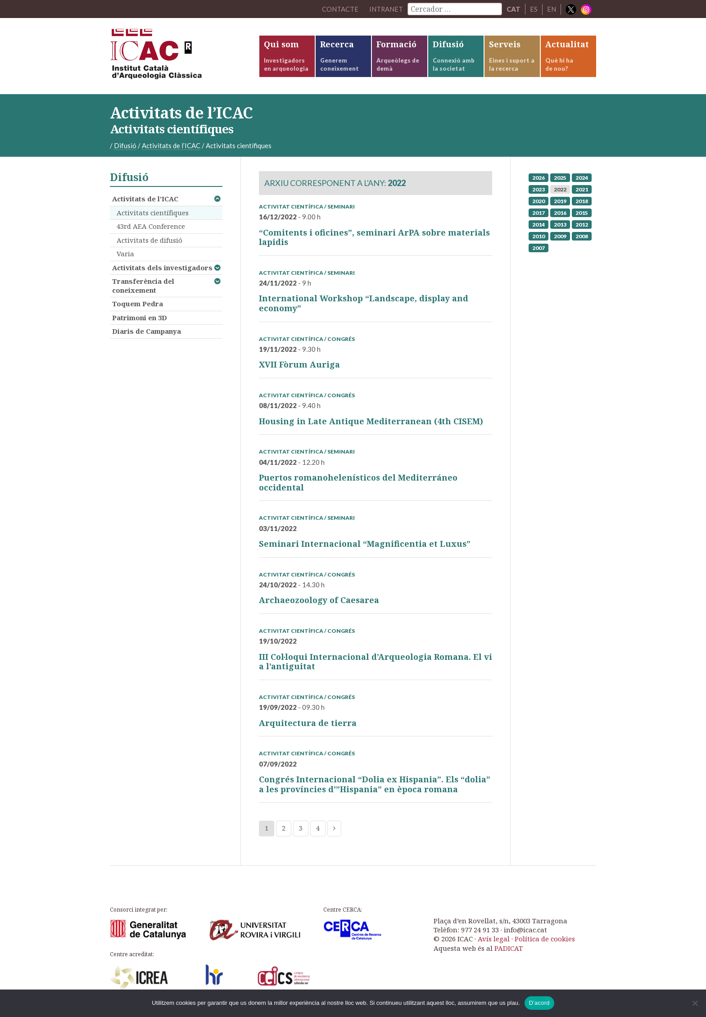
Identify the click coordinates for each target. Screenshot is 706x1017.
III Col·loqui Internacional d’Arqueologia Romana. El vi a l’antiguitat (375, 663)
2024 (581, 179)
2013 (560, 225)
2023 (538, 190)
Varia (125, 255)
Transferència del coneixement (143, 287)
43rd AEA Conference (151, 227)
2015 (581, 214)
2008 (581, 237)
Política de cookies (545, 940)
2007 (538, 249)
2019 (560, 202)
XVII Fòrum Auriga (299, 366)
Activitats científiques (153, 213)
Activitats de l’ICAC (145, 200)
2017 (538, 214)
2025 (560, 179)
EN (551, 9)
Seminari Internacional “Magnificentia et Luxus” (365, 545)
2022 (560, 190)
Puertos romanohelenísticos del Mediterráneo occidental (358, 484)
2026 (538, 179)
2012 (581, 225)
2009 (560, 237)
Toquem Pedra (137, 305)
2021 (581, 190)
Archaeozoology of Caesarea (319, 601)
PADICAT (508, 949)
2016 (560, 214)
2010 (538, 237)
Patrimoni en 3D (139, 318)
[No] (694, 1003)
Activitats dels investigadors (162, 268)
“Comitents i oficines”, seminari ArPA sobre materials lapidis (374, 238)
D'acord (539, 1002)
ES (534, 9)
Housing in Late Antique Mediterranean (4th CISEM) (371, 423)
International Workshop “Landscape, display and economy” (363, 305)
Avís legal (494, 940)
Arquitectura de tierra (308, 724)
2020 (538, 202)
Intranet (386, 9)
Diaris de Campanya (146, 332)
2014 (538, 225)
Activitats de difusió (149, 241)
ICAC (177, 57)
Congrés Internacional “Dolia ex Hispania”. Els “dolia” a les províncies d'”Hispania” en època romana (374, 786)
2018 (581, 202)
